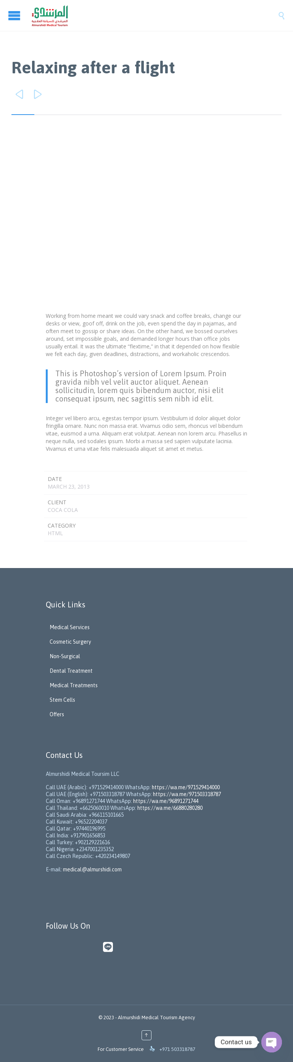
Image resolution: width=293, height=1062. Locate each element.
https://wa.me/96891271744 (165, 801)
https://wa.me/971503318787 (187, 794)
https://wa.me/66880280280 (170, 808)
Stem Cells (62, 700)
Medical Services (70, 627)
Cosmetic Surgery (70, 642)
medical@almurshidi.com (92, 869)
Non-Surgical (65, 656)
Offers (57, 714)
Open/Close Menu (15, 15)
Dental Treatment (71, 671)
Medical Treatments (74, 685)
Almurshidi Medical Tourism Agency (156, 1017)
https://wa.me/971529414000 (185, 787)
